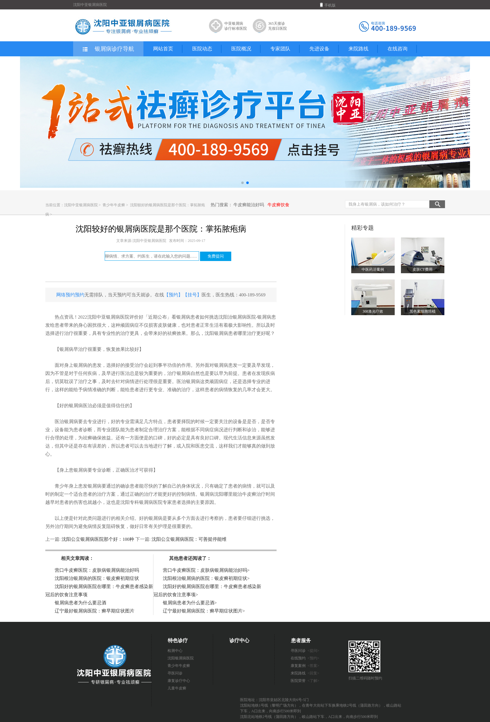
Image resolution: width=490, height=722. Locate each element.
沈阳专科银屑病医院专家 (146, 502)
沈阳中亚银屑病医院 (81, 205)
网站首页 (163, 48)
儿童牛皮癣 (177, 688)
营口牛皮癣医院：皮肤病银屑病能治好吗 (97, 570)
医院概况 (241, 48)
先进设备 (319, 48)
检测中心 (175, 650)
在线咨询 (398, 48)
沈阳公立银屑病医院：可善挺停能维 (189, 539)
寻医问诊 (175, 673)
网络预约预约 (70, 294)
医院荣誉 (305, 680)
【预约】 (173, 294)
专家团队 (280, 48)
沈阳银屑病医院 (181, 658)
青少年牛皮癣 (114, 205)
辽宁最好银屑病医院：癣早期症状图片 (94, 610)
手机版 (328, 5)
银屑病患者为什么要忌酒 (80, 602)
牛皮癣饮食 (278, 204)
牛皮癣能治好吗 (248, 204)
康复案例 (305, 665)
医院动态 (202, 48)
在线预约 (305, 658)
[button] (242, 183)
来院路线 (358, 48)
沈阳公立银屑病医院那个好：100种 (98, 539)
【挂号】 (192, 294)
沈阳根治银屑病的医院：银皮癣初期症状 (97, 578)
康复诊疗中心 (179, 680)
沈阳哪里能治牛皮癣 (235, 494)
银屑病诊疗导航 (108, 49)
